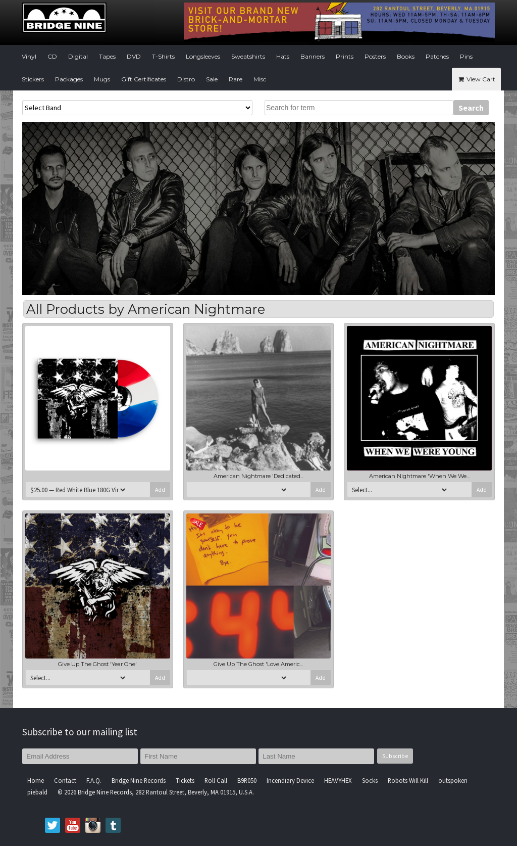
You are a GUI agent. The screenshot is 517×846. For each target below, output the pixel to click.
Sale (212, 79)
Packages (69, 79)
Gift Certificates (143, 79)
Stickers (33, 79)
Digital (78, 56)
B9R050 (246, 780)
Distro (186, 79)
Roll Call (215, 780)
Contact (65, 780)
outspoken (453, 780)
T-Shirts (163, 56)
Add (160, 489)
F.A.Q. (93, 780)
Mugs (102, 79)
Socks (370, 780)
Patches (437, 56)
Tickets (185, 780)
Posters (375, 56)
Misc (259, 79)
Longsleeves (203, 56)
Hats (282, 56)
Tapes (107, 56)
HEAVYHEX (338, 780)
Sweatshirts (248, 56)
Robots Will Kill (408, 780)
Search (471, 108)
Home (35, 780)
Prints (344, 56)
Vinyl (29, 56)
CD (52, 56)
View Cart (476, 79)
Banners (312, 56)
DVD (134, 56)
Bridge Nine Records (139, 780)
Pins (466, 56)
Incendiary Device (290, 780)
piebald (37, 792)
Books (406, 56)
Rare (235, 79)
